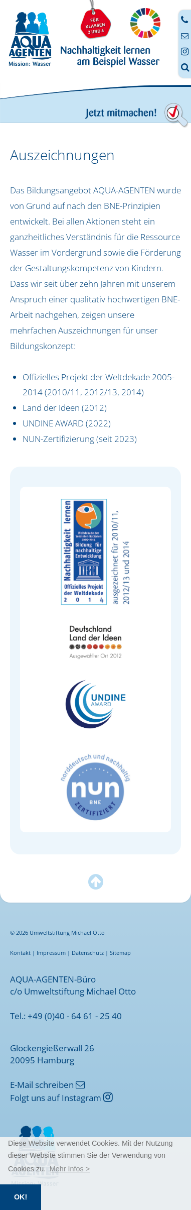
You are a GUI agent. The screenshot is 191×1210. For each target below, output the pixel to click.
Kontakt (20, 952)
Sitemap (120, 952)
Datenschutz (88, 952)
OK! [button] (20, 1197)
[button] (70, 1168)
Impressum (51, 952)
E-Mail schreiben (47, 1084)
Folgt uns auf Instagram (61, 1097)
